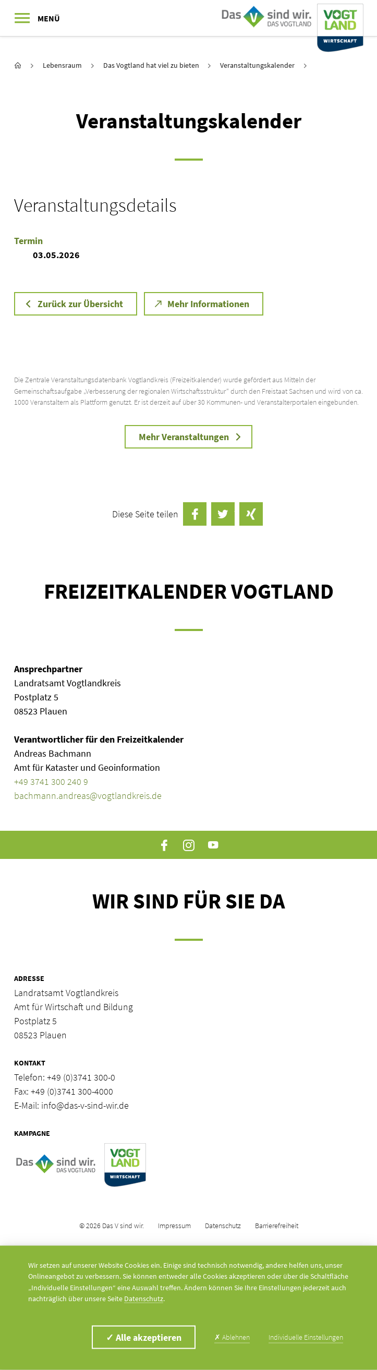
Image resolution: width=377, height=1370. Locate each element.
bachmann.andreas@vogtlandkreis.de (88, 796)
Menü (49, 18)
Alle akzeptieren (143, 1337)
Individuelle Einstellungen (306, 1337)
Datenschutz (223, 1225)
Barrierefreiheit (276, 1225)
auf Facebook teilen (194, 514)
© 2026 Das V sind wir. (111, 1225)
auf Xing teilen (251, 514)
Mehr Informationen (208, 304)
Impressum (174, 1225)
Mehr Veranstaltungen (184, 437)
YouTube (213, 845)
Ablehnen (232, 1337)
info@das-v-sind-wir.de (85, 1105)
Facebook (164, 845)
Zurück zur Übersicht (80, 304)
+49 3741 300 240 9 (51, 781)
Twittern (223, 514)
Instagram (188, 845)
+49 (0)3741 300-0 (81, 1077)
